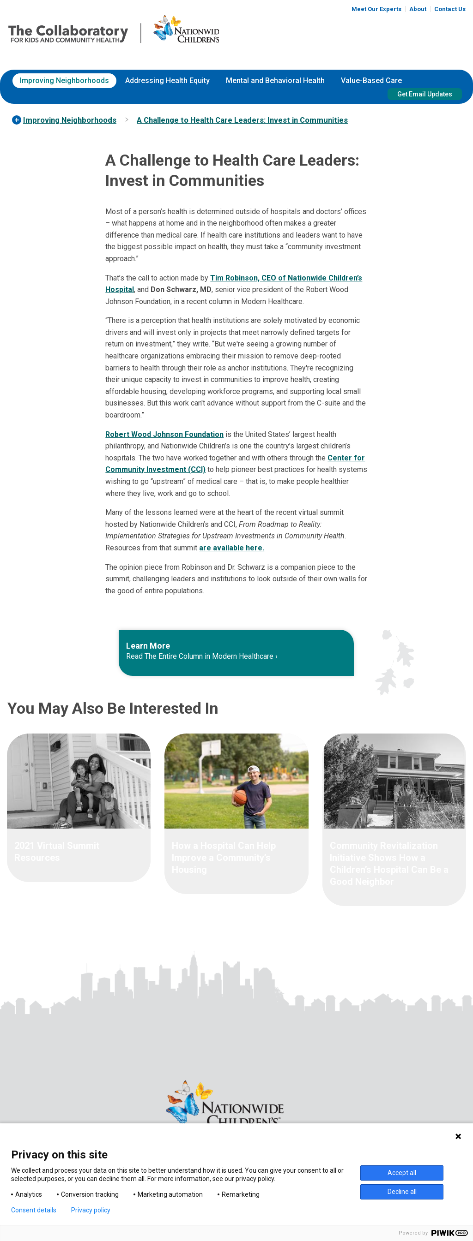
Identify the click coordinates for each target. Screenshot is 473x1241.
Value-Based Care (371, 80)
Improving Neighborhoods (64, 80)
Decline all (402, 1191)
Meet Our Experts (376, 9)
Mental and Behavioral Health (275, 80)
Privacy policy (90, 1210)
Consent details (33, 1210)
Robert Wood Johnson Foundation (164, 434)
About (417, 9)
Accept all (402, 1172)
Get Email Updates (424, 94)
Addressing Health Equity (167, 80)
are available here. (231, 547)
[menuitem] (64, 80)
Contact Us (450, 9)
